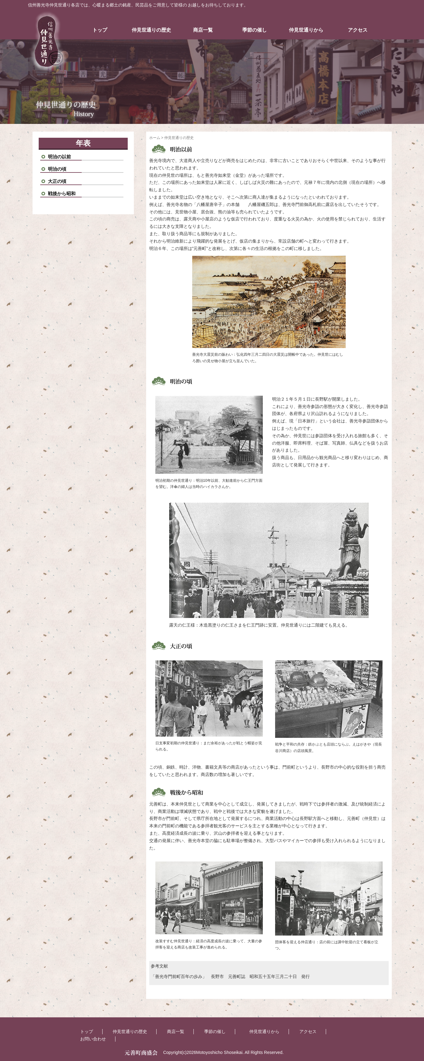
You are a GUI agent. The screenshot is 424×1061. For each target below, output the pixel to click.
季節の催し (254, 30)
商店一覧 (203, 30)
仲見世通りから (306, 30)
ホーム (154, 138)
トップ (99, 30)
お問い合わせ (93, 1038)
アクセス (358, 30)
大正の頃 (57, 181)
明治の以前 (59, 156)
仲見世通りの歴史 (151, 30)
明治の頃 (57, 169)
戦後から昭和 (62, 193)
